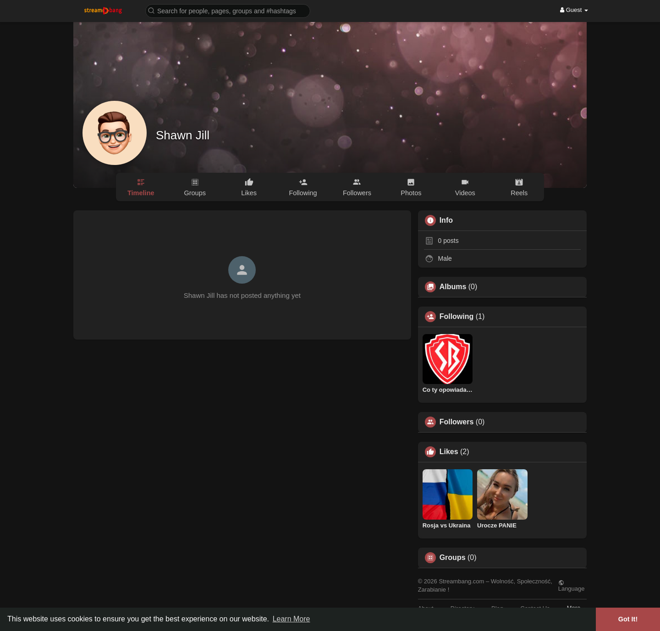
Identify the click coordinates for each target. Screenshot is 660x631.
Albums (453, 287)
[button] (228, 10)
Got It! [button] (628, 619)
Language (571, 586)
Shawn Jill (182, 135)
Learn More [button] (291, 619)
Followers (457, 422)
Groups (453, 557)
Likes (449, 451)
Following (457, 316)
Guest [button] (574, 9)
